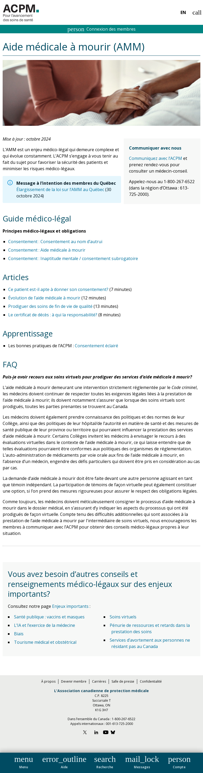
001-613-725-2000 (119, 723)
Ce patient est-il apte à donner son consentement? (58, 289)
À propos (48, 681)
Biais (19, 634)
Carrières (99, 681)
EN (183, 12)
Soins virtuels (123, 617)
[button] (23, 761)
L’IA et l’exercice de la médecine (44, 625)
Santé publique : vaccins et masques (49, 617)
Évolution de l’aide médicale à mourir (44, 298)
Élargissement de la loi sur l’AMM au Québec (60, 189)
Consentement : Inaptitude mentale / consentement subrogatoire (73, 258)
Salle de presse (123, 681)
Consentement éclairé (96, 346)
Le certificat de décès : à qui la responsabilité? (52, 315)
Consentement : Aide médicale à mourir (46, 250)
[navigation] (101, 763)
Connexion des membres (101, 29)
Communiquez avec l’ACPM (155, 158)
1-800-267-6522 (123, 719)
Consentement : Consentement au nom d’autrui (55, 241)
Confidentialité (151, 681)
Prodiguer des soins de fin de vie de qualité (50, 306)
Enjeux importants (71, 606)
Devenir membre (73, 681)
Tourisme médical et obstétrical (45, 642)
